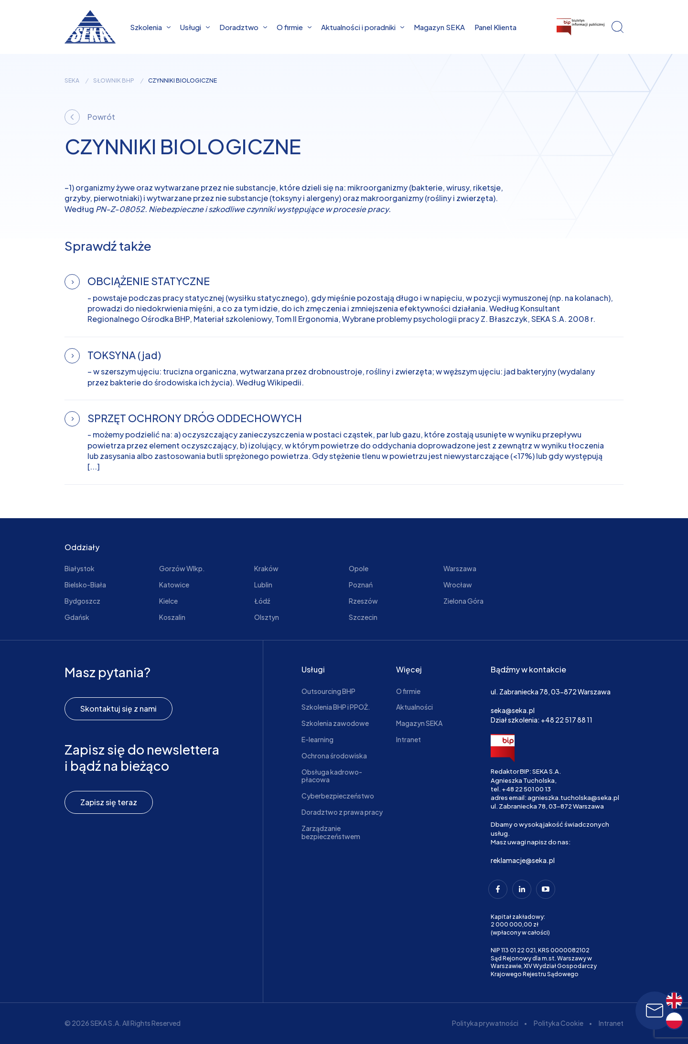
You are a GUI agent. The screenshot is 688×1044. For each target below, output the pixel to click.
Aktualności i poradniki (362, 27)
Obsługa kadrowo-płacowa (331, 775)
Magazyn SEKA (439, 27)
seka (71, 80)
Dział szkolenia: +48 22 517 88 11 (541, 719)
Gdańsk (76, 617)
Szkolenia (150, 27)
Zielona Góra (463, 601)
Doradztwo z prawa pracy (342, 812)
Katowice (174, 584)
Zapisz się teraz (108, 802)
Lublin (263, 584)
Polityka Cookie (558, 1023)
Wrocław (457, 584)
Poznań (361, 584)
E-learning (317, 739)
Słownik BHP (113, 80)
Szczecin (363, 617)
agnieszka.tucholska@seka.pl (573, 797)
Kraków (266, 568)
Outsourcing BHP (328, 691)
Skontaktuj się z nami (118, 708)
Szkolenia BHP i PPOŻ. (335, 707)
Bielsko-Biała (85, 584)
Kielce (168, 601)
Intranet (408, 739)
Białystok (79, 568)
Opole (358, 568)
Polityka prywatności (485, 1023)
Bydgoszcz (82, 601)
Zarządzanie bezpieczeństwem (330, 832)
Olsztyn (266, 617)
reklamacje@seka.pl (523, 860)
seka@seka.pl (513, 710)
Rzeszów (363, 601)
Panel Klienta (495, 27)
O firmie (294, 27)
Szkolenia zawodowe (335, 723)
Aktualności (414, 707)
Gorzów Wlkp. (182, 568)
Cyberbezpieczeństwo (337, 795)
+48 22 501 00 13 (526, 789)
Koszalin (172, 617)
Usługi (195, 27)
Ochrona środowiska (334, 755)
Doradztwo (243, 27)
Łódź (262, 601)
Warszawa (459, 568)
